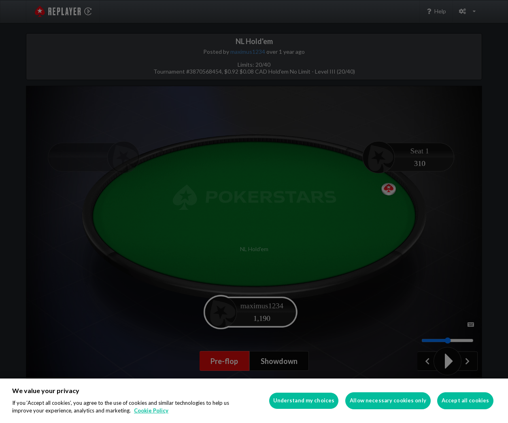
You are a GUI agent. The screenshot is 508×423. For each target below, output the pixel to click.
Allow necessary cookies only (388, 400)
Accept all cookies (465, 400)
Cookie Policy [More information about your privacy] (151, 410)
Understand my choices (304, 400)
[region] (254, 401)
